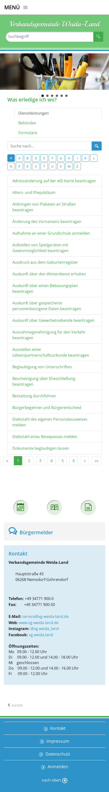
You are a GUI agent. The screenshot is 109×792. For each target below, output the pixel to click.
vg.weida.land (41, 634)
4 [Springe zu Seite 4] (51, 460)
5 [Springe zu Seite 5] (63, 460)
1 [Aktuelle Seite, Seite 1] (18, 460)
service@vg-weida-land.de (45, 616)
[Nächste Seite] (85, 460)
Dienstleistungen (33, 113)
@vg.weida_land (44, 628)
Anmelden (57, 766)
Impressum (57, 741)
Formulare (27, 132)
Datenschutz (57, 754)
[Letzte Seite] (97, 460)
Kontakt (57, 728)
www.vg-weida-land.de (39, 622)
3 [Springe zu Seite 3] (40, 460)
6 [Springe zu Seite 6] (74, 460)
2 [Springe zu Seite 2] (29, 460)
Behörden (27, 123)
